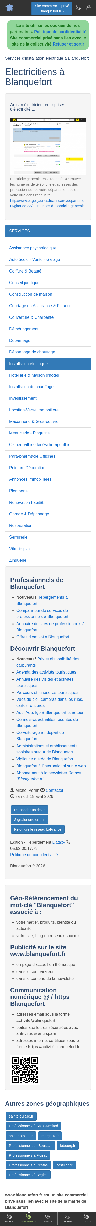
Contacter (54, 790)
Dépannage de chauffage (32, 352)
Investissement (23, 398)
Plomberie (18, 491)
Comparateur (28, 1218)
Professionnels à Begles (28, 1175)
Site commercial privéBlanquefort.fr (52, 8)
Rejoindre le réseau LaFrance (37, 829)
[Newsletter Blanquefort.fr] (78, 7)
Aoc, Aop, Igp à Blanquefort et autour (49, 712)
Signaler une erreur (29, 820)
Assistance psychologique (32, 248)
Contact (86, 1218)
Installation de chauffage (31, 387)
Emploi (48, 1218)
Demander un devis (29, 810)
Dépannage (19, 340)
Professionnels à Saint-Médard (33, 1126)
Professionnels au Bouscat (30, 1145)
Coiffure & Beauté (25, 271)
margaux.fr (50, 1136)
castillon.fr (64, 1165)
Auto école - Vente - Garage (34, 259)
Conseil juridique (24, 282)
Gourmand (67, 1218)
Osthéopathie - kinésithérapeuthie (39, 444)
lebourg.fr (67, 1145)
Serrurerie (18, 537)
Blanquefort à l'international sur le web (51, 766)
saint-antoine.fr (21, 1136)
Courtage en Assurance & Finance (40, 306)
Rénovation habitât (26, 502)
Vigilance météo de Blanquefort (44, 759)
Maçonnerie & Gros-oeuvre (33, 421)
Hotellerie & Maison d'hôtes (34, 375)
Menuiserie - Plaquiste (29, 433)
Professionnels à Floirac (28, 1155)
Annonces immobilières (30, 479)
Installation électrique (28, 363)
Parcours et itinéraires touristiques (47, 692)
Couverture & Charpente (31, 317)
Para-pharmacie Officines (32, 456)
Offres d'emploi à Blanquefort (42, 637)
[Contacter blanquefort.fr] (88, 7)
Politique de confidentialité (60, 32)
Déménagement (23, 329)
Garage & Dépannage (29, 514)
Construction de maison (30, 294)
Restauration (21, 525)
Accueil (9, 1218)
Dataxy (58, 842)
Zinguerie (17, 560)
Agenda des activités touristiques (46, 672)
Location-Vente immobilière (34, 410)
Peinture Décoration (27, 468)
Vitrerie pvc (19, 549)
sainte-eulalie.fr (21, 1116)
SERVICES (19, 231)
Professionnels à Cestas (28, 1165)
